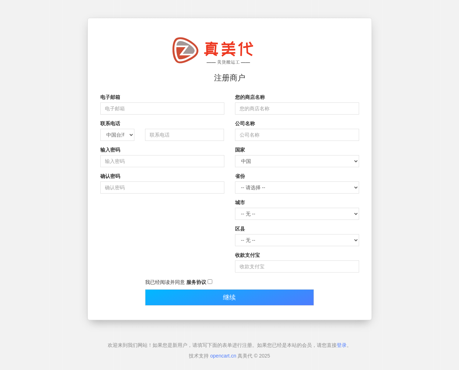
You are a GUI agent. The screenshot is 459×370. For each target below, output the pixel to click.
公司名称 (245, 123)
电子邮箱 (110, 97)
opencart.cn (223, 356)
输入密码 (110, 150)
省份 (240, 176)
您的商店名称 (250, 97)
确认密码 (110, 176)
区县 (240, 229)
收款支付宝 (247, 255)
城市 (240, 202)
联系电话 (110, 123)
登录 (342, 345)
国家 (240, 150)
